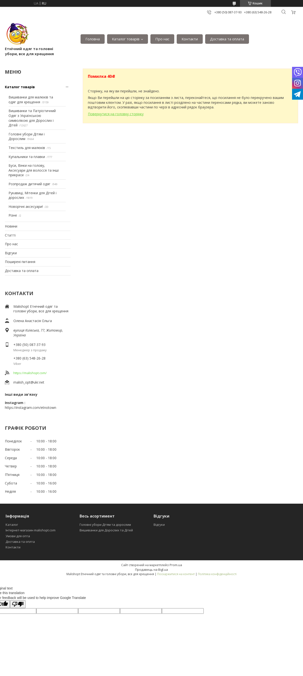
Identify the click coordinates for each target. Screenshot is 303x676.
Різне (13, 215)
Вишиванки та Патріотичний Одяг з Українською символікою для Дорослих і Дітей (32, 117)
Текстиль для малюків (27, 147)
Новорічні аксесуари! (26, 206)
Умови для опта (18, 536)
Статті (10, 235)
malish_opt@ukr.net (28, 382)
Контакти (190, 38)
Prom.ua (176, 565)
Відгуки (11, 253)
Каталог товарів (125, 38)
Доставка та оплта (20, 541)
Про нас (162, 38)
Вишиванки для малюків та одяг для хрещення (31, 99)
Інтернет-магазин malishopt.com (30, 530)
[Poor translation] (18, 604)
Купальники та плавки (27, 156)
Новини (11, 226)
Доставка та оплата (227, 38)
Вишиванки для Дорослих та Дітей (106, 530)
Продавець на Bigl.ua (151, 569)
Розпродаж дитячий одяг (29, 184)
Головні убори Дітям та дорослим (105, 524)
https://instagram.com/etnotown (30, 407)
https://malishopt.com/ (30, 373)
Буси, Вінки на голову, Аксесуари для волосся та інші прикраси (34, 170)
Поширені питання (20, 261)
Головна (92, 38)
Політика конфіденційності (217, 574)
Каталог (12, 524)
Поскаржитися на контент (176, 574)
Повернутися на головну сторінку (116, 114)
